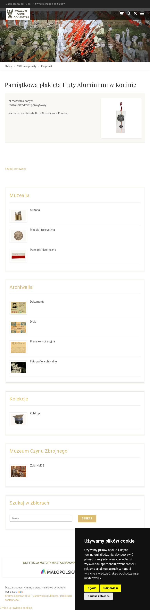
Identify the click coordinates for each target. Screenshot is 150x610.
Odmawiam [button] (110, 588)
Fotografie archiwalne (43, 361)
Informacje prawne (15, 595)
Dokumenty (37, 301)
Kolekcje (35, 413)
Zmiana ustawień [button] (99, 596)
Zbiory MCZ (37, 465)
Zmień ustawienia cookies (16, 607)
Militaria (35, 210)
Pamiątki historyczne (43, 249)
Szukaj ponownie (15, 168)
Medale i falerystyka (42, 229)
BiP (29, 595)
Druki (33, 321)
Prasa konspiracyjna (42, 341)
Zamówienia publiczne (45, 595)
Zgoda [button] (92, 588)
